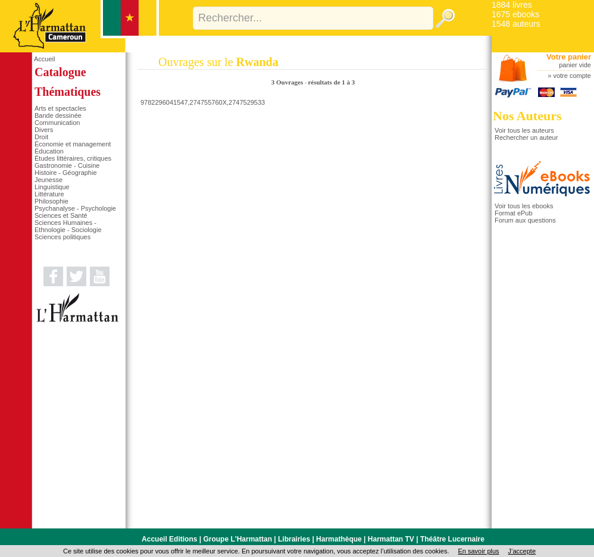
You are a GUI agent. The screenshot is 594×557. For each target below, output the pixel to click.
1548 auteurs (516, 24)
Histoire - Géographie (66, 172)
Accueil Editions (169, 539)
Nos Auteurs (527, 115)
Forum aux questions (525, 220)
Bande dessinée (58, 115)
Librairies (294, 539)
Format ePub (514, 213)
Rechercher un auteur (526, 137)
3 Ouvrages (288, 82)
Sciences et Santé (61, 215)
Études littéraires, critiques (73, 158)
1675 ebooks (515, 14)
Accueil (44, 58)
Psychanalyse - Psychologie (75, 208)
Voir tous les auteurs (524, 130)
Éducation (49, 151)
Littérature (49, 194)
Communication (57, 122)
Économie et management (73, 144)
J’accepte (522, 551)
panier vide (575, 64)
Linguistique (52, 186)
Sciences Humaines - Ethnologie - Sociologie (68, 226)
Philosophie (51, 201)
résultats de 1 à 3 (331, 82)
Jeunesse (48, 179)
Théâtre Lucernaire (452, 539)
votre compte (572, 75)
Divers (44, 129)
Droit (41, 136)
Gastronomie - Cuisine (67, 165)
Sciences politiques (62, 236)
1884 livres (512, 5)
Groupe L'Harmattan (237, 539)
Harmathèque (339, 539)
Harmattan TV (391, 539)
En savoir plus (478, 551)
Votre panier (568, 56)
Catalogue (60, 72)
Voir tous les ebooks (524, 205)
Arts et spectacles (60, 108)
